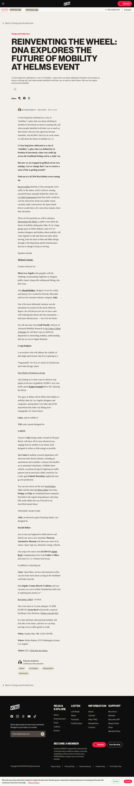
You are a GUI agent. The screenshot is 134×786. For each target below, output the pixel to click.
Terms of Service (84, 766)
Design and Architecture (21, 34)
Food (56, 723)
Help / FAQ (92, 719)
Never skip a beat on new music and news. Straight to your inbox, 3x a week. (27, 725)
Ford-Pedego (50, 486)
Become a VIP (114, 719)
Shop (110, 727)
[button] (16, 10)
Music (73, 715)
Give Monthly (114, 744)
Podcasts (75, 719)
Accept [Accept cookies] (128, 781)
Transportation (48, 668)
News (56, 715)
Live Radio (75, 711)
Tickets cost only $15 (49, 613)
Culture (21, 668)
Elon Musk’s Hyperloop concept (31, 373)
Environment (23, 673)
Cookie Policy (99, 766)
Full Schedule (76, 723)
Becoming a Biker (25, 599)
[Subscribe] (42, 734)
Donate (125, 3)
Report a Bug (55, 766)
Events (57, 730)
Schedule (127, 10)
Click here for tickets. (39, 650)
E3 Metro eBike (41, 490)
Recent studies (24, 187)
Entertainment (60, 719)
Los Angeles (33, 668)
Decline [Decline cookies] (116, 781)
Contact (91, 727)
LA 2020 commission (27, 197)
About (90, 711)
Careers (91, 715)
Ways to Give (113, 723)
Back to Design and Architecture (18, 23)
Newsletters (93, 723)
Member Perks (114, 731)
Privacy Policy (68, 766)
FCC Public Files (114, 766)
